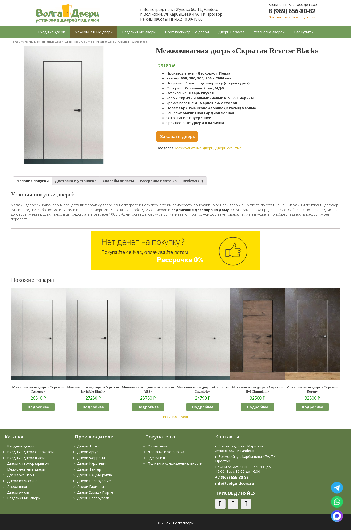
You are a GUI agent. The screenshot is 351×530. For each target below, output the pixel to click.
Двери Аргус (87, 451)
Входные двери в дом (26, 457)
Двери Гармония (91, 486)
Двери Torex (88, 446)
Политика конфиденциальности (175, 463)
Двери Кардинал (91, 463)
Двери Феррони (91, 457)
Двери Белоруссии (93, 498)
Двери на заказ (231, 31)
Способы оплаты (118, 180)
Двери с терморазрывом (28, 463)
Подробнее (38, 407)
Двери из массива (22, 480)
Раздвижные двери (139, 31)
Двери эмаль (18, 492)
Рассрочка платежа (158, 180)
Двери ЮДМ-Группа (94, 474)
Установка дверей (269, 31)
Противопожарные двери (187, 31)
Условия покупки (33, 180)
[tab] (32, 180)
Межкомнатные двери (94, 31)
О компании (158, 446)
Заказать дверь (177, 136)
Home (15, 41)
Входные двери (51, 31)
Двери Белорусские (94, 480)
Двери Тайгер (89, 469)
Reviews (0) (193, 180)
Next (184, 416)
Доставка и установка (75, 180)
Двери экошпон (20, 474)
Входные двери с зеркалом (30, 451)
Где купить (303, 31)
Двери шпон (17, 486)
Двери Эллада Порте (95, 492)
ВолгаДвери (183, 523)
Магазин (26, 41)
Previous (170, 416)
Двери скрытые (75, 41)
